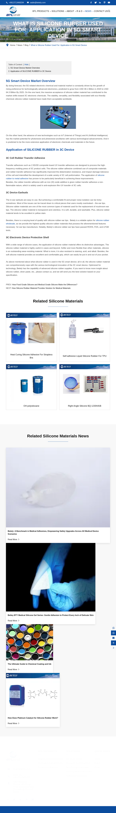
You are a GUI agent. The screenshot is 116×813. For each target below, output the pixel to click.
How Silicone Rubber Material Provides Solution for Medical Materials (41, 288)
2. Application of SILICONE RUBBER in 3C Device (29, 71)
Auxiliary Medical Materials (78, 771)
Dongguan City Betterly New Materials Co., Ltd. (33, 811)
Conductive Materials (48, 766)
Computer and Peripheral (78, 762)
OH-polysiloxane (31, 406)
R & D (81, 11)
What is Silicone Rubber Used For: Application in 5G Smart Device (59, 45)
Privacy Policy (108, 811)
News (89, 11)
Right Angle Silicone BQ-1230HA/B (84, 406)
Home (12, 45)
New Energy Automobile (77, 766)
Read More (14, 539)
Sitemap (95, 811)
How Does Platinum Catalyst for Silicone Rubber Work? (33, 718)
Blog (26, 45)
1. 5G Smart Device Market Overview (24, 68)
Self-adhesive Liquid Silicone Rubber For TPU (84, 356)
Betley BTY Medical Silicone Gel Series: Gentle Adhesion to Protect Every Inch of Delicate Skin (51, 615)
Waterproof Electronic (76, 775)
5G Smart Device (74, 758)
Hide (26, 65)
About (72, 11)
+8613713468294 (16, 3)
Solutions (59, 11)
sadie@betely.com (38, 3)
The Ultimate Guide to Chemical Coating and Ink (29, 664)
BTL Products (42, 11)
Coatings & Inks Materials (50, 762)
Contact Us (101, 11)
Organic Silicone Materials (50, 758)
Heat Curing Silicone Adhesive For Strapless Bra (31, 356)
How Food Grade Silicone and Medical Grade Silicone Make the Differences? (44, 285)
